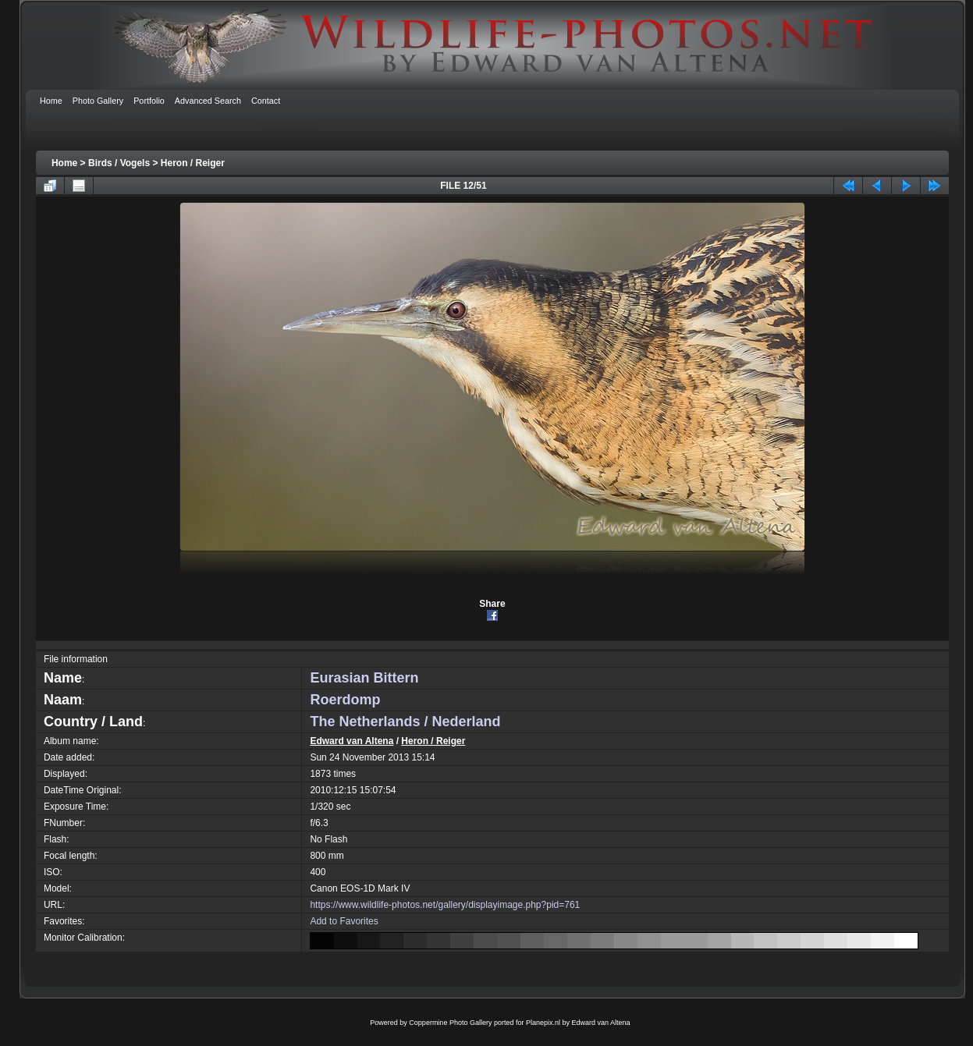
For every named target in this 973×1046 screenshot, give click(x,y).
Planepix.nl (543, 1022)
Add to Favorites (344, 921)
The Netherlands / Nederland (405, 721)
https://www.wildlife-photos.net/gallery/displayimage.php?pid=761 (445, 904)
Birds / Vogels (119, 163)
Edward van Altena (351, 741)
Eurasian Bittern (364, 678)
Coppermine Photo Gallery (450, 1022)
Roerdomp (345, 699)
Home (64, 163)
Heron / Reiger (193, 163)
